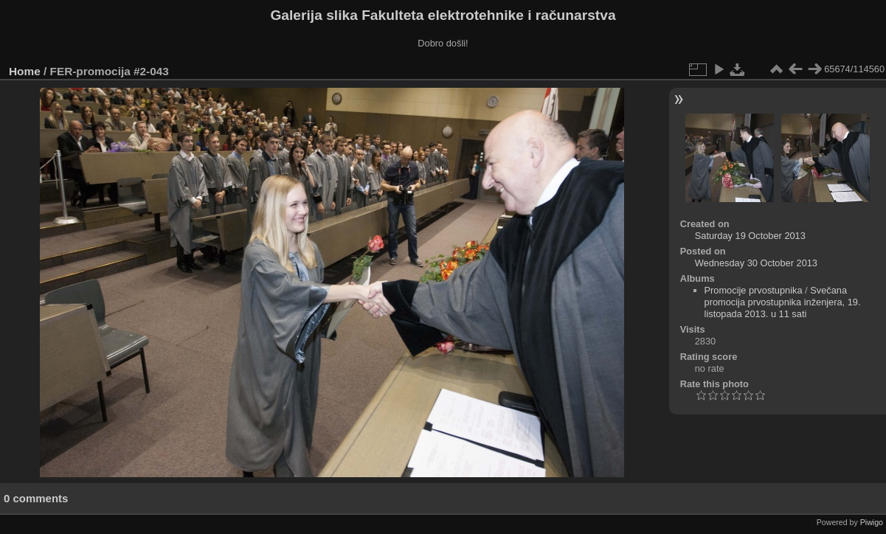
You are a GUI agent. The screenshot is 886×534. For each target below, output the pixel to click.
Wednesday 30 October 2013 (756, 262)
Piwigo (871, 522)
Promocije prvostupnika (754, 290)
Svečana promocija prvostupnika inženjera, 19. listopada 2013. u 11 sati (783, 302)
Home (25, 71)
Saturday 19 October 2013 (750, 235)
